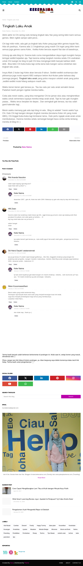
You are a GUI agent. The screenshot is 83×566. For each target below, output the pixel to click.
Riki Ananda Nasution (17, 177)
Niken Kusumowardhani (18, 286)
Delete (15, 189)
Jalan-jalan (52, 525)
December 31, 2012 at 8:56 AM (17, 211)
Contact (16, 2)
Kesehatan (72, 525)
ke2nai (71, 533)
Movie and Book (65, 529)
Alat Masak (7, 525)
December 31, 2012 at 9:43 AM (17, 253)
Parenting (6, 533)
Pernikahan (26, 533)
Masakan (33, 529)
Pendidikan (16, 533)
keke (77, 533)
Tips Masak (51, 533)
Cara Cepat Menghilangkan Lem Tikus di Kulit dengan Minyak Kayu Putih (40, 488)
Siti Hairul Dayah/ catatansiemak (21, 251)
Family (32, 525)
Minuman (54, 529)
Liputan (25, 529)
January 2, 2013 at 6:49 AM (16, 288)
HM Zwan (12, 209)
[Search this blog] (31, 396)
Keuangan (7, 529)
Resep (35, 533)
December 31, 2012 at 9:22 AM (22, 235)
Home (4, 2)
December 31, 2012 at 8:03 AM (17, 180)
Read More (41, 478)
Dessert (24, 525)
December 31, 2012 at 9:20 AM (22, 195)
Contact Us (77, 563)
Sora (11, 563)
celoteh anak (62, 533)
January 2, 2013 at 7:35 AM (21, 271)
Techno (42, 533)
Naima (75, 529)
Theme (26, 563)
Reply (10, 189)
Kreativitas (16, 529)
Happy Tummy (41, 525)
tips (14, 537)
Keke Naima (6, 31)
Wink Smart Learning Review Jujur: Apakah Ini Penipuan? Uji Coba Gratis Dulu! (42, 499)
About (10, 2)
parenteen (7, 537)
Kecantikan (62, 525)
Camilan (16, 525)
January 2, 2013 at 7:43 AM (21, 308)
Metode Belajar (43, 529)
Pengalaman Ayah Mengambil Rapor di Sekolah (30, 509)
